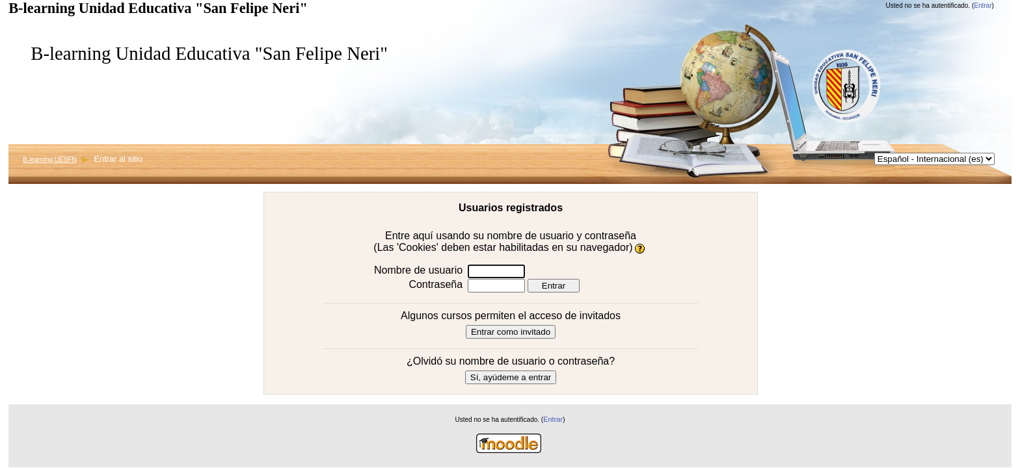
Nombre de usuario (418, 270)
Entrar (982, 5)
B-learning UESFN (49, 159)
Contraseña (436, 284)
